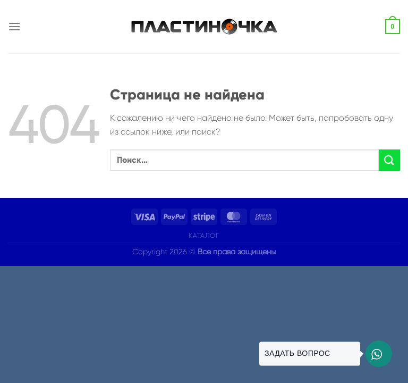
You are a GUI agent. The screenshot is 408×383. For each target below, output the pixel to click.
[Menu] (14, 26)
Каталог (204, 235)
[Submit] (389, 159)
